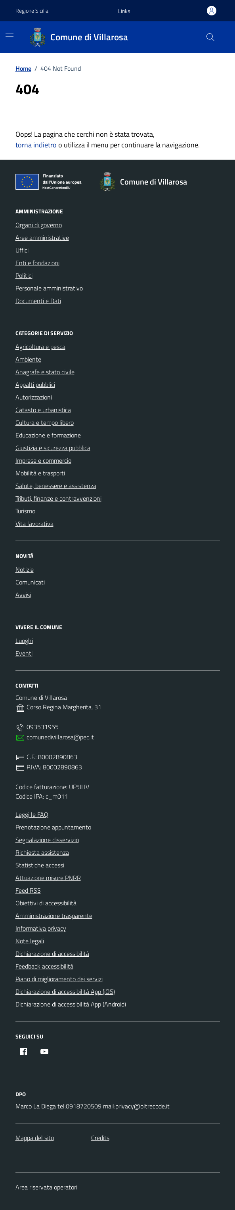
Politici (23, 275)
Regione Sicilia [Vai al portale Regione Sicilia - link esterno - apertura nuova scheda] (31, 10)
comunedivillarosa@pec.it (60, 737)
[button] (124, 11)
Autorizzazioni (33, 397)
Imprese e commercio (43, 460)
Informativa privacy (40, 928)
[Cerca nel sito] (210, 37)
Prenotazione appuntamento (53, 827)
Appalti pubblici (35, 384)
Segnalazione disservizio (47, 839)
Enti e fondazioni (37, 263)
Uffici (22, 250)
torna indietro (36, 144)
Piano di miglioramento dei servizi (59, 979)
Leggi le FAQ (31, 814)
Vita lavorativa (34, 523)
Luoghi (24, 640)
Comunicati (30, 582)
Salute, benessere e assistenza (55, 485)
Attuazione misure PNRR (48, 877)
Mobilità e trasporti (40, 473)
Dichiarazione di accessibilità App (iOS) (65, 991)
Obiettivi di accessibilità (45, 903)
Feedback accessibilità (44, 966)
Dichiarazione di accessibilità (52, 953)
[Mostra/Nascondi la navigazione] (9, 36)
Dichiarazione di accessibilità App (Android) (70, 1004)
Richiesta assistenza (42, 852)
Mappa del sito (34, 1137)
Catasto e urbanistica (43, 410)
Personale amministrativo (49, 288)
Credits (100, 1137)
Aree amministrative (42, 237)
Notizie (24, 569)
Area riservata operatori (46, 1187)
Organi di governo (38, 225)
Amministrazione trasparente (53, 915)
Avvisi (23, 594)
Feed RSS (28, 890)
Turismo (25, 511)
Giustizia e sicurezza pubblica (52, 447)
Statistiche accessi (39, 865)
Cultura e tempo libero (44, 422)
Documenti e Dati (38, 300)
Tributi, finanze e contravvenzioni (58, 498)
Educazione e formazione (48, 435)
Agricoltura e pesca (40, 346)
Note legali (29, 941)
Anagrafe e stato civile (45, 372)
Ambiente (28, 359)
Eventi (23, 653)
